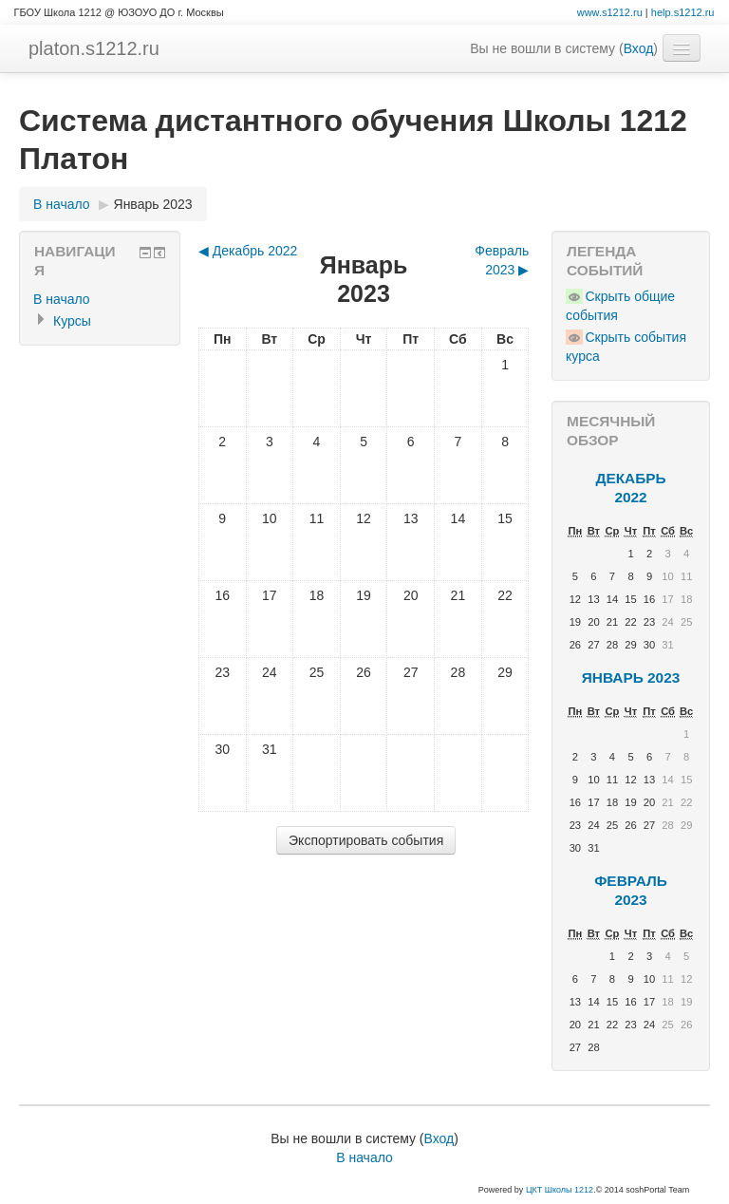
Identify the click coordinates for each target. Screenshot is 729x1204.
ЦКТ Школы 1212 (559, 1190)
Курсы (72, 321)
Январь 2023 (153, 204)
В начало (61, 204)
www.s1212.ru (610, 12)
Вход (639, 48)
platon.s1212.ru (93, 48)
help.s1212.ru (683, 12)
